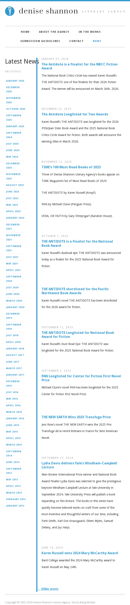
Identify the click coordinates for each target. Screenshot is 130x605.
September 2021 (13, 248)
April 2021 (13, 270)
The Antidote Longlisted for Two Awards (75, 114)
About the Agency (54, 31)
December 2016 (13, 383)
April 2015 (13, 438)
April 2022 (13, 211)
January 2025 (15, 126)
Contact (76, 41)
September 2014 (13, 453)
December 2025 (13, 89)
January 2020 (15, 307)
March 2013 (14, 492)
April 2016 (13, 405)
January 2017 (15, 375)
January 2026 (15, 81)
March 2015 (14, 444)
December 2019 (13, 315)
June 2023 (12, 191)
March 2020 (14, 300)
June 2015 (12, 425)
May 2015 (12, 431)
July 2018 (12, 335)
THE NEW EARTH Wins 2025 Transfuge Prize (76, 417)
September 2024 (13, 135)
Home (25, 31)
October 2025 (15, 109)
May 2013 (12, 479)
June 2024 (12, 150)
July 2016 (12, 392)
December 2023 (13, 165)
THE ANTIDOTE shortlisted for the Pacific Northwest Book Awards (75, 291)
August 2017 (15, 355)
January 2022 (15, 218)
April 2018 (13, 342)
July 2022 (12, 198)
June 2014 (12, 462)
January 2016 (15, 418)
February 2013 (16, 499)
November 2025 (13, 100)
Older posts (47, 589)
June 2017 (12, 362)
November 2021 (13, 237)
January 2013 (15, 505)
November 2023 (13, 176)
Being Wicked (87, 602)
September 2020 (13, 278)
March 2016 (14, 412)
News (97, 41)
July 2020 (12, 287)
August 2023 (15, 185)
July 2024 (12, 143)
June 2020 (12, 294)
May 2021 (12, 263)
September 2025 (13, 117)
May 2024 (12, 156)
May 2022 (12, 205)
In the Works (90, 31)
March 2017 (14, 368)
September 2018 (13, 326)
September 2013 (13, 471)
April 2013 (13, 486)
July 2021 (12, 257)
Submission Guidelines (40, 41)
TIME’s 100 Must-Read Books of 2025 (71, 167)
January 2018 (15, 348)
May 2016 (12, 398)
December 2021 (13, 226)
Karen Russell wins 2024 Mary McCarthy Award (80, 553)
